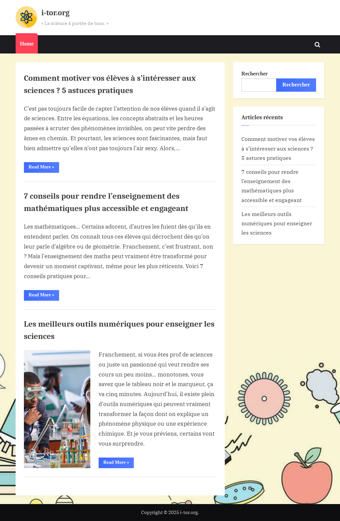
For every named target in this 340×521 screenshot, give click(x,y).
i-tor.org (55, 12)
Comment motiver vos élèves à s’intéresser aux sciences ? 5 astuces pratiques (278, 148)
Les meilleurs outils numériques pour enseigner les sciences (276, 223)
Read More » (44, 168)
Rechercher (254, 73)
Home (27, 44)
